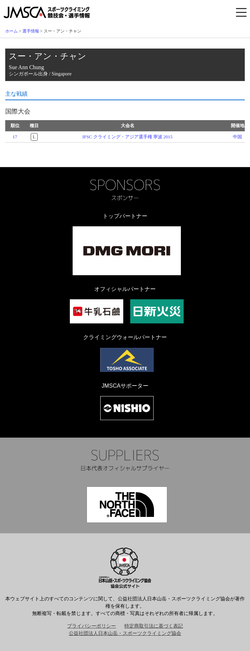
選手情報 (30, 31)
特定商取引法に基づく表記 (153, 626)
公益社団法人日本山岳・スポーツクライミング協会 (125, 633)
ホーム (11, 31)
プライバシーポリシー (91, 626)
